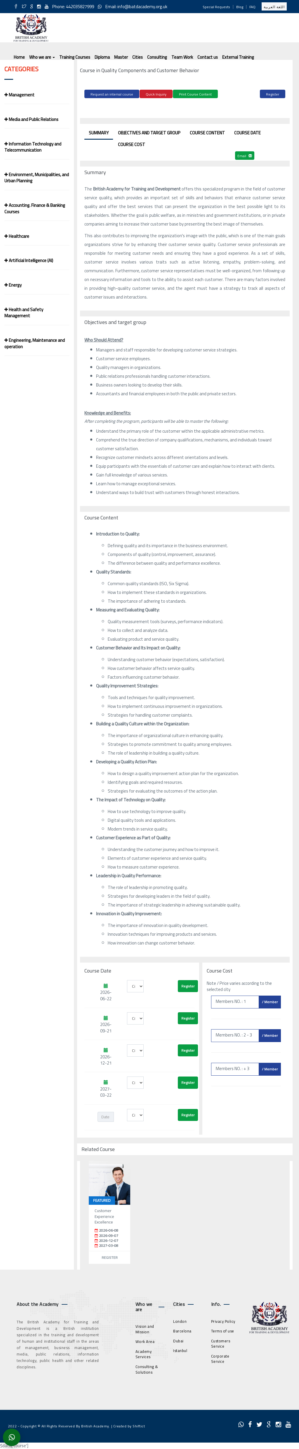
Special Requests (216, 7)
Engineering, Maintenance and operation (34, 343)
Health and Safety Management (23, 312)
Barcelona (182, 1330)
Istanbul (180, 1349)
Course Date (247, 132)
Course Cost (131, 143)
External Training (238, 57)
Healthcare (16, 236)
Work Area (145, 1340)
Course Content (207, 132)
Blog (239, 7)
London (180, 1320)
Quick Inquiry (156, 94)
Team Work (182, 57)
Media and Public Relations (31, 119)
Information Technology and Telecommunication (32, 147)
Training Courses (74, 57)
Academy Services (143, 1353)
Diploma (102, 57)
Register (272, 94)
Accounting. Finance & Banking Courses (34, 208)
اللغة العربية (274, 7)
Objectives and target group (149, 132)
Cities (137, 57)
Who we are (42, 57)
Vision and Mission (144, 1328)
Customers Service (220, 1343)
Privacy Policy (223, 1320)
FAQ (252, 7)
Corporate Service (220, 1358)
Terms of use (222, 1330)
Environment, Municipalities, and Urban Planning (36, 177)
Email (244, 155)
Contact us (207, 57)
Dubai (178, 1340)
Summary (99, 132)
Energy (13, 285)
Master (121, 57)
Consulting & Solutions (146, 1368)
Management (19, 95)
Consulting (157, 57)
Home (19, 57)
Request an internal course (112, 94)
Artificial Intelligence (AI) (28, 260)
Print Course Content (195, 94)
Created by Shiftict (129, 1425)
